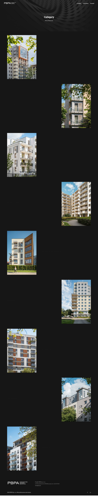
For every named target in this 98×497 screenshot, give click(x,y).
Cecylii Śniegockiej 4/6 (14, 106)
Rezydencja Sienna (13, 204)
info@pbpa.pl (38, 487)
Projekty (79, 3)
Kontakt (92, 3)
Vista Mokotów (46, 351)
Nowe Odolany (46, 449)
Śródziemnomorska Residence (51, 253)
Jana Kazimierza (12, 400)
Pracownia (85, 3)
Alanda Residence (47, 57)
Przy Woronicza (46, 155)
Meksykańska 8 (12, 302)
